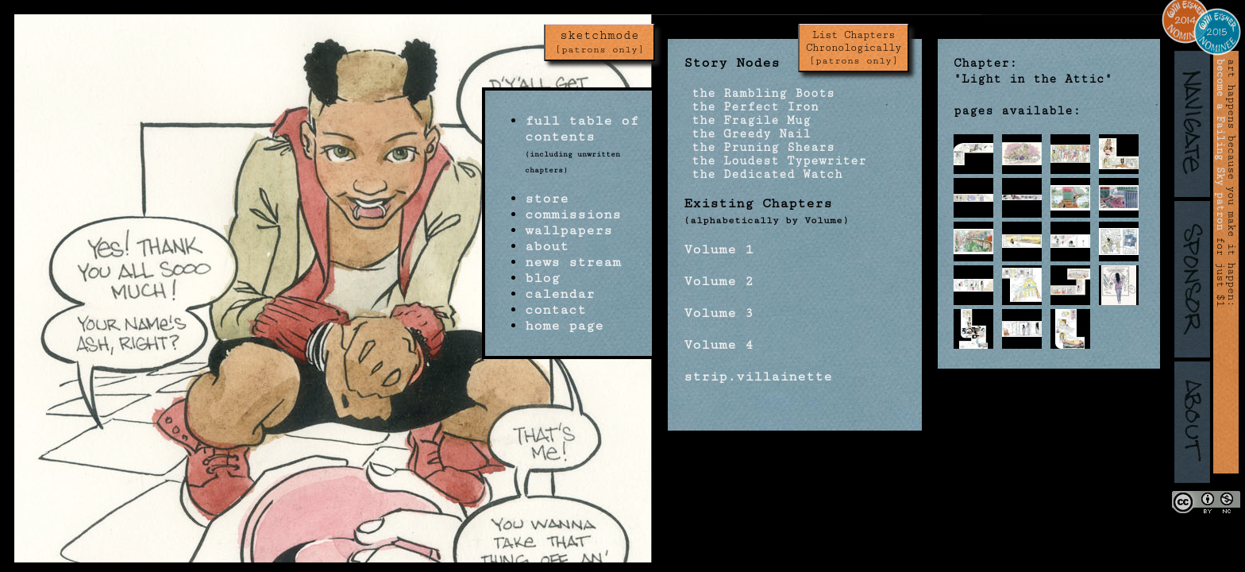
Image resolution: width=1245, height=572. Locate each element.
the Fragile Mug (747, 120)
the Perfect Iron (751, 107)
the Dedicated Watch (763, 174)
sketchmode (599, 42)
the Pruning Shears (759, 147)
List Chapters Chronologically (853, 48)
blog (542, 278)
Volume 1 (719, 249)
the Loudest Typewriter (775, 161)
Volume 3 (719, 313)
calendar (560, 294)
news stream (573, 262)
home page (564, 326)
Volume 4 (719, 345)
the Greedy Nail (747, 134)
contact (555, 310)
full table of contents (581, 129)
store (547, 199)
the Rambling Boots (759, 93)
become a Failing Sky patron (1220, 144)
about (547, 246)
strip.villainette (758, 377)
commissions (573, 214)
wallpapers (568, 230)
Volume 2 (719, 281)
